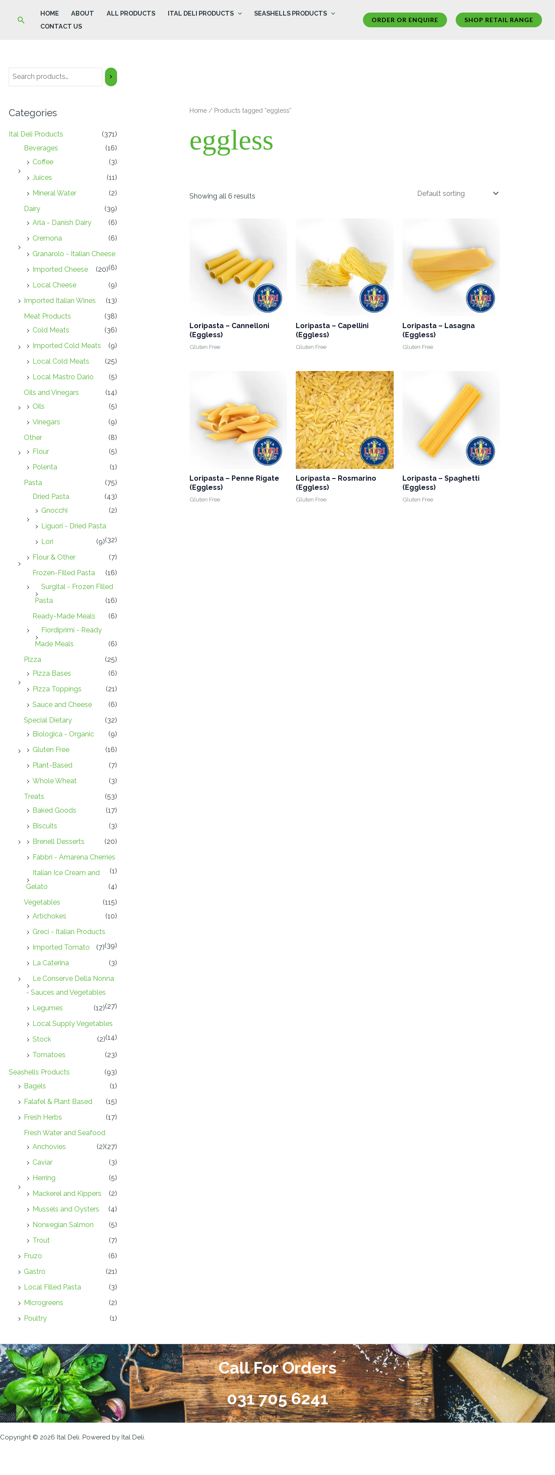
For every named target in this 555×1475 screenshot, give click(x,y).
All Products (131, 13)
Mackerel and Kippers (67, 1193)
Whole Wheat (55, 781)
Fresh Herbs (43, 1117)
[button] (21, 20)
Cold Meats (51, 330)
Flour (41, 451)
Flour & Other (54, 557)
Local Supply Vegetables (73, 1023)
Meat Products (47, 316)
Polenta (45, 467)
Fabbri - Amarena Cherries (74, 857)
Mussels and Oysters (66, 1209)
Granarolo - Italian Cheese (74, 254)
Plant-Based (52, 765)
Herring (44, 1178)
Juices (42, 177)
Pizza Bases (52, 673)
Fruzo (33, 1256)
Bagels (35, 1086)
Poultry (35, 1318)
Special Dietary (48, 720)
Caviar (42, 1162)
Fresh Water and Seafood (64, 1133)
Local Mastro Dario (63, 377)
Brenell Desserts (59, 841)
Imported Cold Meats (67, 346)
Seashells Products (294, 13)
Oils (39, 406)
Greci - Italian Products (69, 932)
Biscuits (45, 826)
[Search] (111, 77)
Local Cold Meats (61, 361)
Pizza (32, 659)
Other (33, 437)
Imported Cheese (60, 269)
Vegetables (42, 902)
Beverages (41, 148)
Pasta (33, 483)
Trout (41, 1240)
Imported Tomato (61, 947)
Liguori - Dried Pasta (73, 526)
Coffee (43, 162)
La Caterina (51, 963)
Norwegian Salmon (63, 1225)
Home (49, 13)
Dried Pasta (51, 496)
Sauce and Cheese (62, 704)
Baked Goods (54, 810)
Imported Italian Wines (60, 300)
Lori (47, 541)
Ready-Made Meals (64, 616)
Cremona (47, 238)
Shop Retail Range (498, 19)
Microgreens (43, 1303)
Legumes (48, 1008)
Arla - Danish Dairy (62, 222)
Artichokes (49, 916)
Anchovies (49, 1147)
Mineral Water (54, 193)
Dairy (32, 209)
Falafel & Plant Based (58, 1101)
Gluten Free (51, 750)
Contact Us (61, 26)
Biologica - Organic (63, 734)
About (82, 13)
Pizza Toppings (57, 689)
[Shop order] (457, 193)
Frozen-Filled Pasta (64, 573)
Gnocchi (54, 510)
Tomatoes (49, 1055)
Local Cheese (54, 285)
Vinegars (46, 422)
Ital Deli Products (205, 13)
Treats (34, 796)
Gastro (35, 1271)
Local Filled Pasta (52, 1287)
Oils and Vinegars (51, 392)
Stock (42, 1039)
